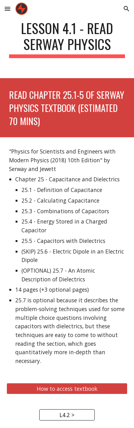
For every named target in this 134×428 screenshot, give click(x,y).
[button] (7, 8)
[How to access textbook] (67, 389)
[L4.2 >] (67, 415)
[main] (67, 39)
